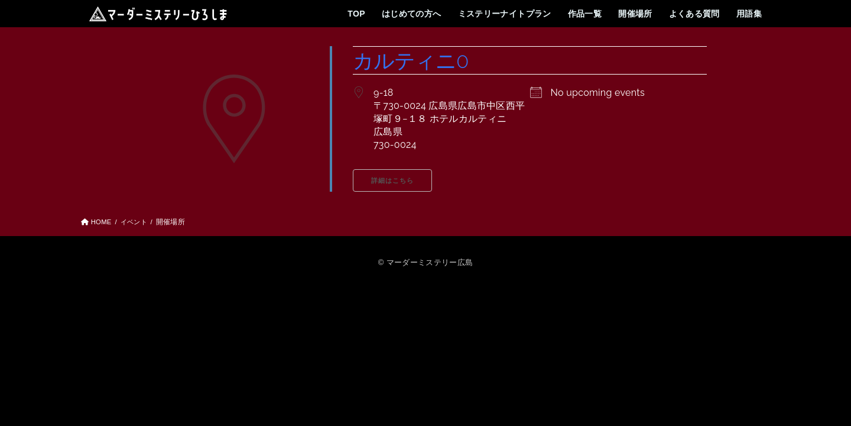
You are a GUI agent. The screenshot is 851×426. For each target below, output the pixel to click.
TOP (356, 13)
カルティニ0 (412, 60)
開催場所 (635, 13)
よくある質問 (693, 13)
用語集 (749, 13)
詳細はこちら (392, 181)
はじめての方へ (411, 13)
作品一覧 (584, 13)
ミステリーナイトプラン (504, 13)
